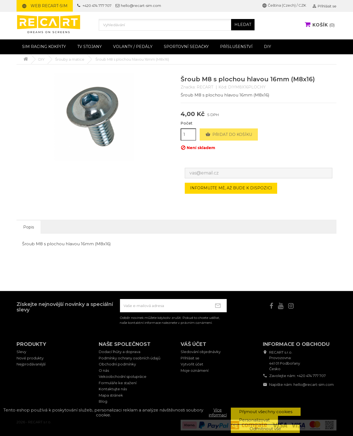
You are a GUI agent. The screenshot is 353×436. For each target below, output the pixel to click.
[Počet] (188, 134)
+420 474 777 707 (311, 375)
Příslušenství (236, 46)
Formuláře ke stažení (118, 383)
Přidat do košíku (228, 134)
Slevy (21, 351)
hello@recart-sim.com (313, 384)
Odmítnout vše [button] (265, 428)
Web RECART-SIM (45, 6)
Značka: (188, 87)
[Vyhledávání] (177, 25)
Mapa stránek (111, 395)
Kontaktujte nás (113, 389)
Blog (103, 401)
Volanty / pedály (133, 46)
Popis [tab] (28, 227)
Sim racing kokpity (44, 46)
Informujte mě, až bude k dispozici (231, 187)
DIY (267, 46)
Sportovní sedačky (186, 46)
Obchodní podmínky (117, 364)
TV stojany (89, 46)
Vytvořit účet (192, 364)
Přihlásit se (190, 358)
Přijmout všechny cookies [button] (265, 411)
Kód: (222, 87)
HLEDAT (242, 24)
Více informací (218, 413)
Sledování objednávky (201, 351)
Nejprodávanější (31, 364)
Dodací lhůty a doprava (119, 351)
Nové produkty (30, 358)
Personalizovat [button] (254, 419)
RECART (205, 87)
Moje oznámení (194, 370)
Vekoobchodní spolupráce (122, 376)
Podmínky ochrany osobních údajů (130, 358)
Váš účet (193, 344)
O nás (104, 370)
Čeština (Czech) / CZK (284, 5)
